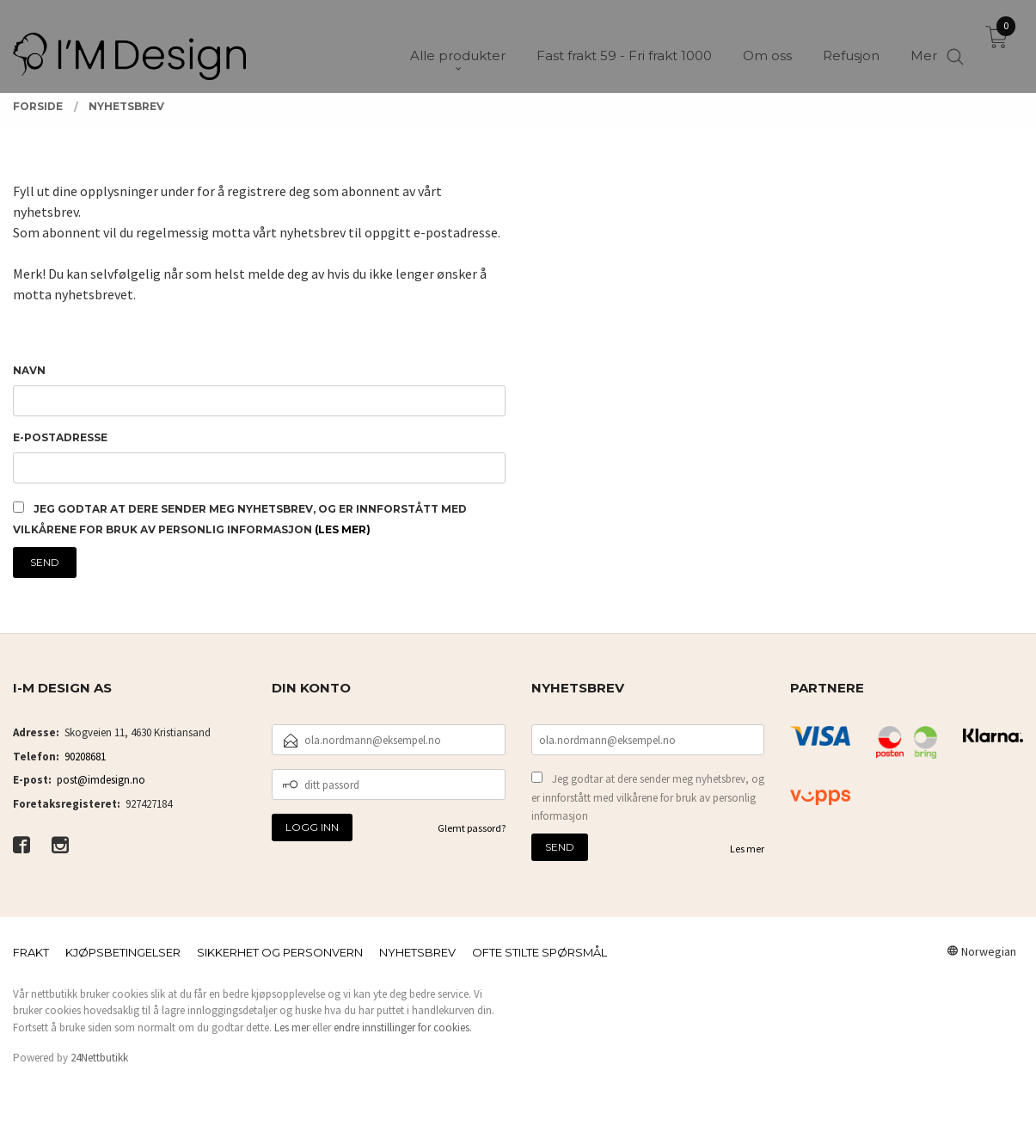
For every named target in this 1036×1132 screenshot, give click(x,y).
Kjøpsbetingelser (123, 952)
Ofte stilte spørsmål (539, 952)
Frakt (31, 952)
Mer (923, 43)
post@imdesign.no (101, 779)
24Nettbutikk (99, 1057)
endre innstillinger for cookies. (403, 1027)
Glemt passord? (472, 827)
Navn (29, 370)
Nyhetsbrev (417, 952)
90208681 (85, 756)
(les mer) (343, 529)
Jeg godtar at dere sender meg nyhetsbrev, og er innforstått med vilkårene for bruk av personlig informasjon (647, 797)
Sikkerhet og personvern (280, 952)
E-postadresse (60, 437)
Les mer (747, 848)
